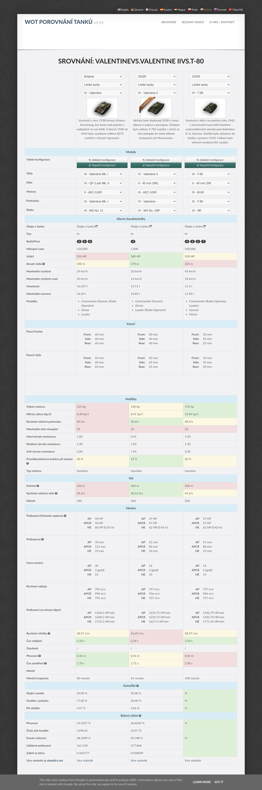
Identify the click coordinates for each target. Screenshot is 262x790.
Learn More (202, 782)
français (152, 9)
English (123, 9)
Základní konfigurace (102, 160)
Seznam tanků (193, 22)
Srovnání (168, 22)
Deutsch (137, 9)
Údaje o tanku (87, 226)
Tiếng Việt (236, 9)
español (166, 9)
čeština (206, 9)
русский (220, 9)
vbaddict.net (55, 760)
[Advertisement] (131, 39)
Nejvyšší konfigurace (102, 165)
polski (193, 9)
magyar (180, 9)
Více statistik (85, 760)
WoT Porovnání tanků (64, 21)
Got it (218, 782)
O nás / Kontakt (222, 22)
